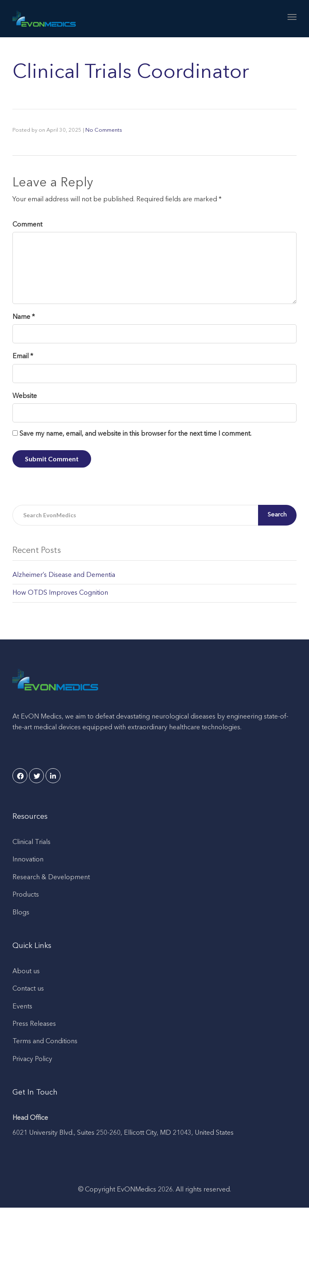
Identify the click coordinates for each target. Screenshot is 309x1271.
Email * (22, 356)
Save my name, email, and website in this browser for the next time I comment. (135, 434)
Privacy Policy (32, 1059)
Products (25, 895)
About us (26, 971)
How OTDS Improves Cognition (60, 593)
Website (24, 396)
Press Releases (34, 1024)
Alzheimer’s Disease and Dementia (63, 575)
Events (22, 1006)
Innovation (27, 859)
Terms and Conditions (44, 1041)
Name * (23, 317)
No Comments (103, 130)
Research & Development (51, 877)
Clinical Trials (31, 842)
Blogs (20, 912)
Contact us (28, 989)
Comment (27, 225)
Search (278, 515)
